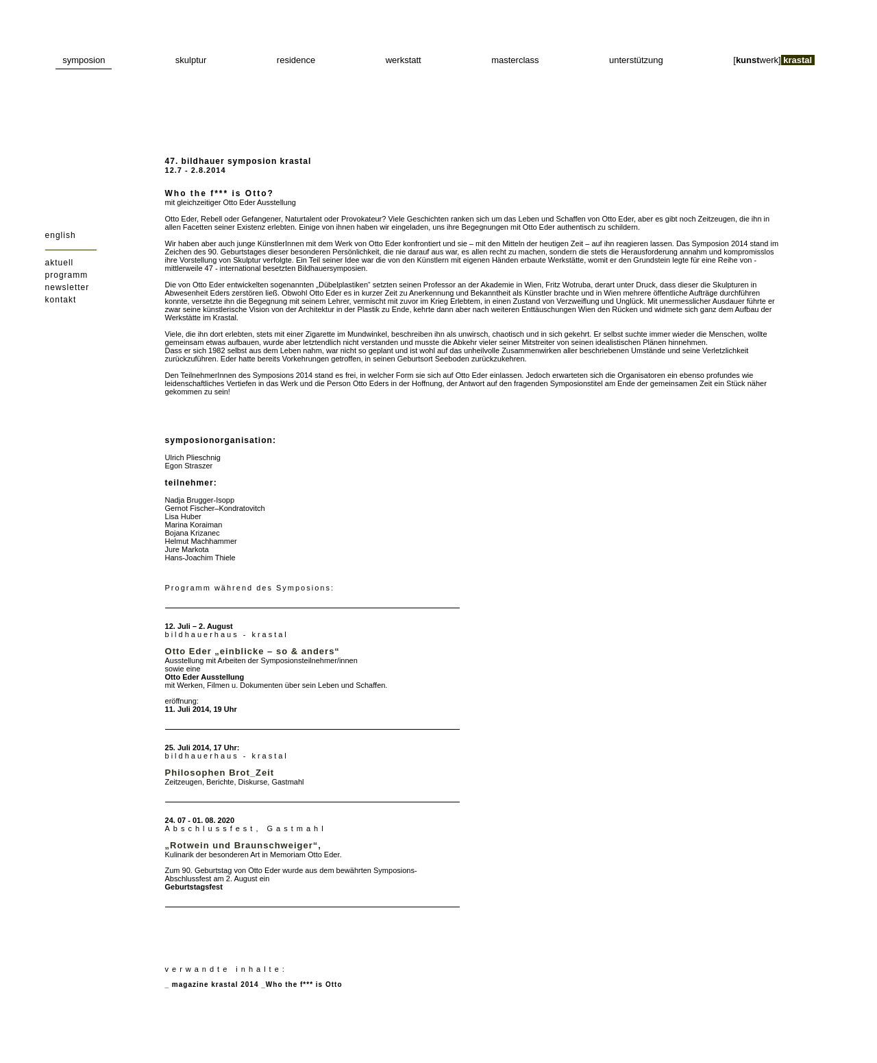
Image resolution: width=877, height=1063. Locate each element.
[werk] (774, 60)
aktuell (59, 262)
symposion (83, 60)
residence (296, 60)
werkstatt (403, 60)
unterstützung (636, 60)
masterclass (515, 60)
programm (66, 275)
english (60, 235)
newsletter (67, 287)
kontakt (61, 299)
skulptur (191, 60)
